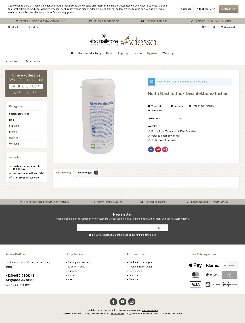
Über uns (134, 279)
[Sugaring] (123, 53)
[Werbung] (168, 53)
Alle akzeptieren (206, 8)
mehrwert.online (150, 310)
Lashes (13, 131)
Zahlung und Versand (79, 262)
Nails (11, 119)
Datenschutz (136, 271)
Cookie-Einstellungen (140, 262)
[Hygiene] (152, 53)
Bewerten (155, 110)
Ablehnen (186, 8)
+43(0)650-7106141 (19, 275)
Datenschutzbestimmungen (109, 234)
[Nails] (109, 53)
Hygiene (13, 137)
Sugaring (14, 125)
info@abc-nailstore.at (157, 20)
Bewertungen (88, 173)
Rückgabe (73, 271)
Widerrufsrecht (76, 266)
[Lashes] (138, 53)
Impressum (135, 275)
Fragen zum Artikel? (201, 105)
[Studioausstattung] (89, 53)
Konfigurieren (228, 8)
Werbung (14, 143)
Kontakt (72, 275)
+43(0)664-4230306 (19, 280)
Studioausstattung (19, 113)
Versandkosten (117, 313)
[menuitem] (228, 27)
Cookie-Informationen (140, 266)
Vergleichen (156, 106)
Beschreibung (63, 172)
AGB (70, 279)
